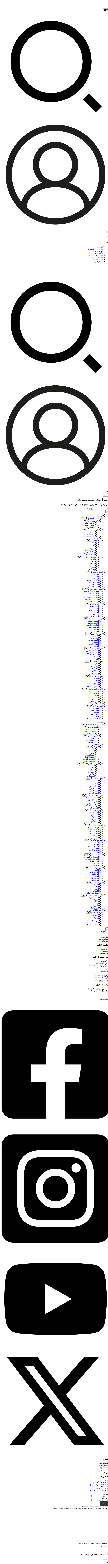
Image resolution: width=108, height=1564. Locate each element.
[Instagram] (54, 1250)
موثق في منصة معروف (102, 999)
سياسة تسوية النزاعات (100, 1488)
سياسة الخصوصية (102, 1481)
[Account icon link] (54, 228)
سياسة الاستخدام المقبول (99, 1483)
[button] (54, 119)
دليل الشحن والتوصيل (100, 977)
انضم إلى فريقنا (103, 939)
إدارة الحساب (103, 949)
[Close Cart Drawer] (106, 929)
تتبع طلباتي (104, 951)
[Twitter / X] (54, 1455)
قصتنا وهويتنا (103, 937)
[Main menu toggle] (104, 10)
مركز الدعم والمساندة (100, 975)
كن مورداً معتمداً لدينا (101, 963)
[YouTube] (54, 1346)
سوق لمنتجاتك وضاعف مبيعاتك (97, 965)
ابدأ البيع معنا (104, 961)
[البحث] (87, 1560)
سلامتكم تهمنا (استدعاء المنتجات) (96, 981)
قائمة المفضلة (103, 953)
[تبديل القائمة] (81, 518)
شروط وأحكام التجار (101, 967)
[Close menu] (106, 511)
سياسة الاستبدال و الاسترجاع (98, 1485)
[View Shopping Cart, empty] (54, 242)
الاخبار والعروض (102, 941)
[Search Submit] (88, 509)
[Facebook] (54, 1126)
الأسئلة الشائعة (103, 979)
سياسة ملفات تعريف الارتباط (98, 1490)
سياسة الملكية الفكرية (100, 1486)
